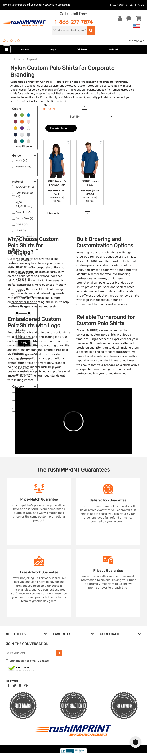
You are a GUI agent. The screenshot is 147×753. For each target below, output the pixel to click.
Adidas (68, 97)
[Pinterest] (26, 685)
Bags (53, 49)
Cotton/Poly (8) (24, 218)
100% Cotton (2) (25, 186)
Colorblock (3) (23, 212)
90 (49, 109)
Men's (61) (21, 160)
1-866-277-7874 (73, 22)
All (54, 109)
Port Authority (48, 97)
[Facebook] (9, 685)
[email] (31, 653)
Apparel (25, 49)
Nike (36, 97)
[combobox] (90, 116)
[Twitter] (14, 685)
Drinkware (82, 49)
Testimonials (135, 41)
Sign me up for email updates (29, 660)
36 (44, 109)
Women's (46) (23, 166)
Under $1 (113, 49)
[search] (69, 30)
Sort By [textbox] (75, 116)
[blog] (20, 685)
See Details (63, 4)
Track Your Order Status (127, 4)
